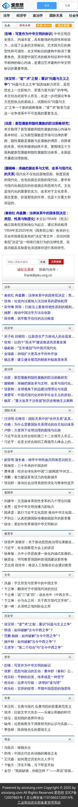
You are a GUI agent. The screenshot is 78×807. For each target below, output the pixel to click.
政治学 (38, 15)
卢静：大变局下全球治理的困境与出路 (32, 430)
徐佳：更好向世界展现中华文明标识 (30, 524)
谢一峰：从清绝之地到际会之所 (27, 606)
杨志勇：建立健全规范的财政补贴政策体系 (35, 359)
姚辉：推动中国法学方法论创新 (27, 312)
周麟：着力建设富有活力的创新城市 (30, 477)
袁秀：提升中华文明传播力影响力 (29, 506)
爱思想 (14, 6)
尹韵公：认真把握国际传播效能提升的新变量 (37, 518)
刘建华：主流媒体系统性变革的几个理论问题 (37, 501)
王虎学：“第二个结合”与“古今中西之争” (33, 647)
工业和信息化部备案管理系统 (39, 802)
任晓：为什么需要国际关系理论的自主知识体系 (39, 424)
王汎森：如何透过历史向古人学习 (29, 759)
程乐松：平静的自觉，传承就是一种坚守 (34, 677)
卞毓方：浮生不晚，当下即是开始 (29, 765)
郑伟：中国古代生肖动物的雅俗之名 (30, 753)
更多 (69, 292)
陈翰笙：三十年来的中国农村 (25, 465)
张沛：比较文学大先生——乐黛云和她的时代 (37, 712)
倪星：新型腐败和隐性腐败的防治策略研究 (36, 123)
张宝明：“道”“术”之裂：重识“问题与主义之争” (37, 624)
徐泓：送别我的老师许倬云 (24, 718)
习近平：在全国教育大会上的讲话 (29, 547)
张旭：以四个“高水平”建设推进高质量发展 (35, 342)
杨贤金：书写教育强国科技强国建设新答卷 (35, 559)
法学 (6, 15)
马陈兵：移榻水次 (17, 747)
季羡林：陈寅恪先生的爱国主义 (27, 729)
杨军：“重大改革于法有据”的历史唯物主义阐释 (38, 400)
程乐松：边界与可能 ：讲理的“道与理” (32, 682)
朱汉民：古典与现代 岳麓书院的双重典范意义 (38, 706)
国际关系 (56, 15)
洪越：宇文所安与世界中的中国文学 (30, 583)
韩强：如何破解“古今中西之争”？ (28, 630)
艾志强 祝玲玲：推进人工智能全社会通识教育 (38, 565)
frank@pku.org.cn (38, 275)
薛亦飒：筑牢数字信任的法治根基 (29, 318)
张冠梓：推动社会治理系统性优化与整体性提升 (39, 483)
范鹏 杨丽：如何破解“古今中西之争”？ (32, 635)
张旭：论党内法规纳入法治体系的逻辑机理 (35, 301)
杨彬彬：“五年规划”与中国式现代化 (30, 348)
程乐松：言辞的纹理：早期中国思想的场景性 (37, 688)
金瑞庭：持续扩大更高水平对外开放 (30, 353)
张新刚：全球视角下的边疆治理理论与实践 (35, 389)
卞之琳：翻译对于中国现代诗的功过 (30, 589)
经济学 (21, 15)
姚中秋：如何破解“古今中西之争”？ (30, 641)
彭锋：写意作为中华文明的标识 (28, 33)
